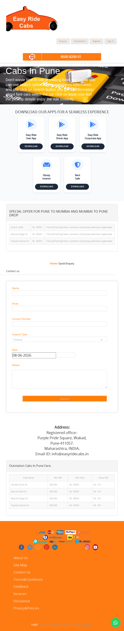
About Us (20, 558)
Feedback (20, 587)
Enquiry (63, 41)
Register (96, 41)
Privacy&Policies (26, 608)
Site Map (20, 565)
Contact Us (22, 572)
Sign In (110, 41)
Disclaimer (21, 601)
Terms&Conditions (28, 580)
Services (19, 594)
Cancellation (80, 41)
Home (53, 263)
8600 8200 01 (71, 57)
